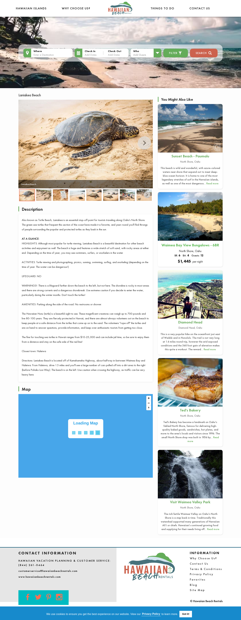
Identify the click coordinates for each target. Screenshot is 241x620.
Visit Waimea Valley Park (190, 502)
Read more (212, 183)
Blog (193, 585)
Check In (90, 51)
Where (37, 51)
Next (144, 143)
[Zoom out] (148, 403)
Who (136, 51)
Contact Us (199, 8)
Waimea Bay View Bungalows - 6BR (190, 245)
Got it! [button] (185, 614)
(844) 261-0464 (31, 565)
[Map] (85, 436)
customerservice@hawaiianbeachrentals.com (47, 571)
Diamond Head (190, 322)
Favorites (198, 579)
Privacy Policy (202, 574)
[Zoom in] (148, 398)
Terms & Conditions (206, 569)
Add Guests (139, 55)
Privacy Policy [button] (151, 613)
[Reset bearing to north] (148, 407)
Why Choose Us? (76, 8)
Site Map (197, 590)
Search (204, 52)
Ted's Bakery (190, 410)
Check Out (114, 51)
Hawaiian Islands (31, 8)
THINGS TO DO (162, 8)
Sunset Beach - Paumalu (190, 156)
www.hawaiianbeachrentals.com (39, 577)
